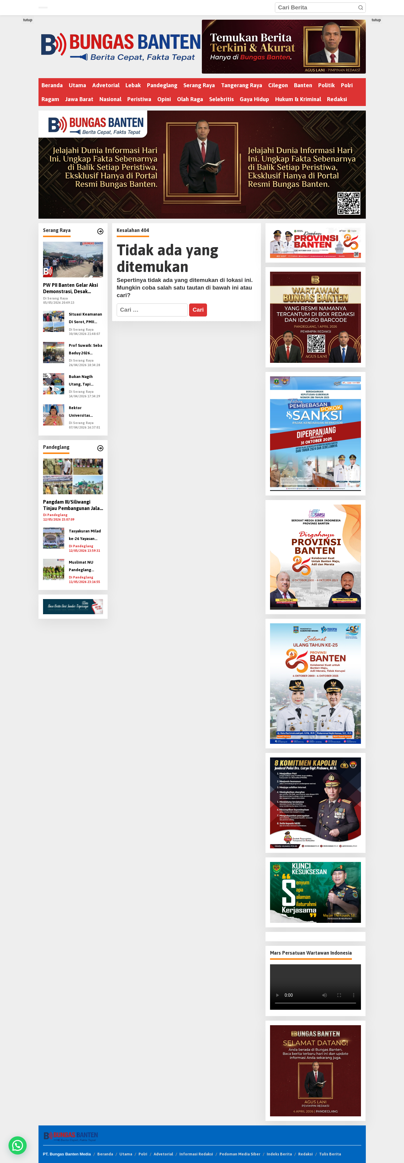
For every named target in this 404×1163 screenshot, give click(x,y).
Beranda (105, 1154)
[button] (361, 7)
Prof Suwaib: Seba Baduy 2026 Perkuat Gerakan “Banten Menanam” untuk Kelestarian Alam (85, 350)
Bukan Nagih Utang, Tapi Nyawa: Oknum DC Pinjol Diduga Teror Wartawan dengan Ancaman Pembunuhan (86, 381)
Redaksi (305, 1154)
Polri (143, 1154)
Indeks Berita (279, 1154)
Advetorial (163, 1154)
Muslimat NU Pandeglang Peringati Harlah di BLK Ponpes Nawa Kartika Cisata (84, 567)
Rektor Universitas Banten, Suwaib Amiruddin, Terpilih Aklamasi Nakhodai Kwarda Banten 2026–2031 (86, 412)
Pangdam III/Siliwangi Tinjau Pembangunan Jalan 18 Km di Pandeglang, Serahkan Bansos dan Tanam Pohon (72, 505)
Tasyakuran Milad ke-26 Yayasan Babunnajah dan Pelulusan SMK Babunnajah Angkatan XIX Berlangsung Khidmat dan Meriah (85, 535)
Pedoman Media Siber (239, 1154)
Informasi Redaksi (196, 1154)
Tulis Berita (330, 1154)
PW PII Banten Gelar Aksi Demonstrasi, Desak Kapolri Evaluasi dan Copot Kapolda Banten (73, 288)
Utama (125, 1154)
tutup (27, 20)
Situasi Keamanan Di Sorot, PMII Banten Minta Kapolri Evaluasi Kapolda (85, 319)
